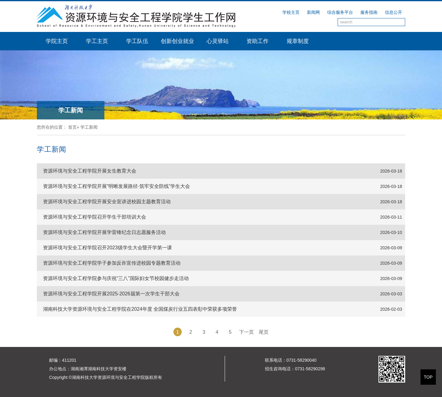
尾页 (264, 332)
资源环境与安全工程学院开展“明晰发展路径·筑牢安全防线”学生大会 (116, 186)
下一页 (246, 332)
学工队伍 (137, 41)
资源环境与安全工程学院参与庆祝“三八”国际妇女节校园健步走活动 (116, 278)
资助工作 (257, 41)
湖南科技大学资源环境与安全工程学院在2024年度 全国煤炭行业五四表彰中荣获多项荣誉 (140, 309)
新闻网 (313, 12)
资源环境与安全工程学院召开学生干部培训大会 (94, 217)
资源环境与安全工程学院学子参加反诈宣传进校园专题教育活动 (111, 263)
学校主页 (291, 12)
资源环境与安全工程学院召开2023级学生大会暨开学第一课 (107, 247)
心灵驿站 (218, 41)
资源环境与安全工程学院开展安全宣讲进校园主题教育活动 (107, 201)
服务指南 (369, 12)
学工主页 (97, 41)
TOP (428, 377)
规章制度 (298, 41)
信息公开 (393, 12)
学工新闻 (89, 127)
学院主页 (57, 41)
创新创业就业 (177, 41)
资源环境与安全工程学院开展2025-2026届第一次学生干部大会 (111, 293)
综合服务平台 (340, 12)
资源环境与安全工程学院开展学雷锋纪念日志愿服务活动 (104, 232)
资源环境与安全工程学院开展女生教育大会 (89, 170)
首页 (72, 127)
